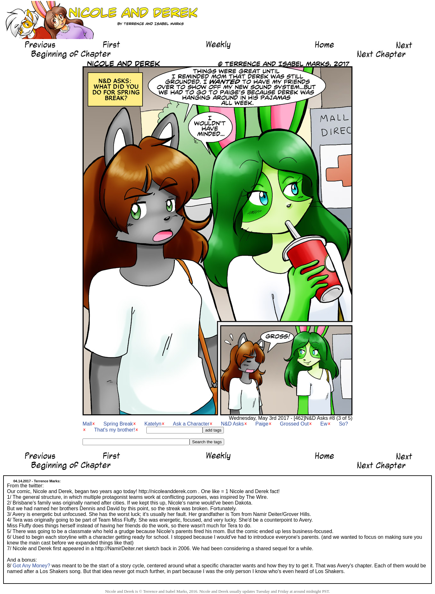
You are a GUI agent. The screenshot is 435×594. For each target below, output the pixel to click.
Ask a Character (191, 423)
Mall (87, 423)
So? (343, 423)
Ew (323, 423)
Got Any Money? (31, 565)
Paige (261, 423)
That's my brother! (114, 429)
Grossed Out (294, 423)
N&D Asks (232, 423)
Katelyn (152, 423)
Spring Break (118, 423)
